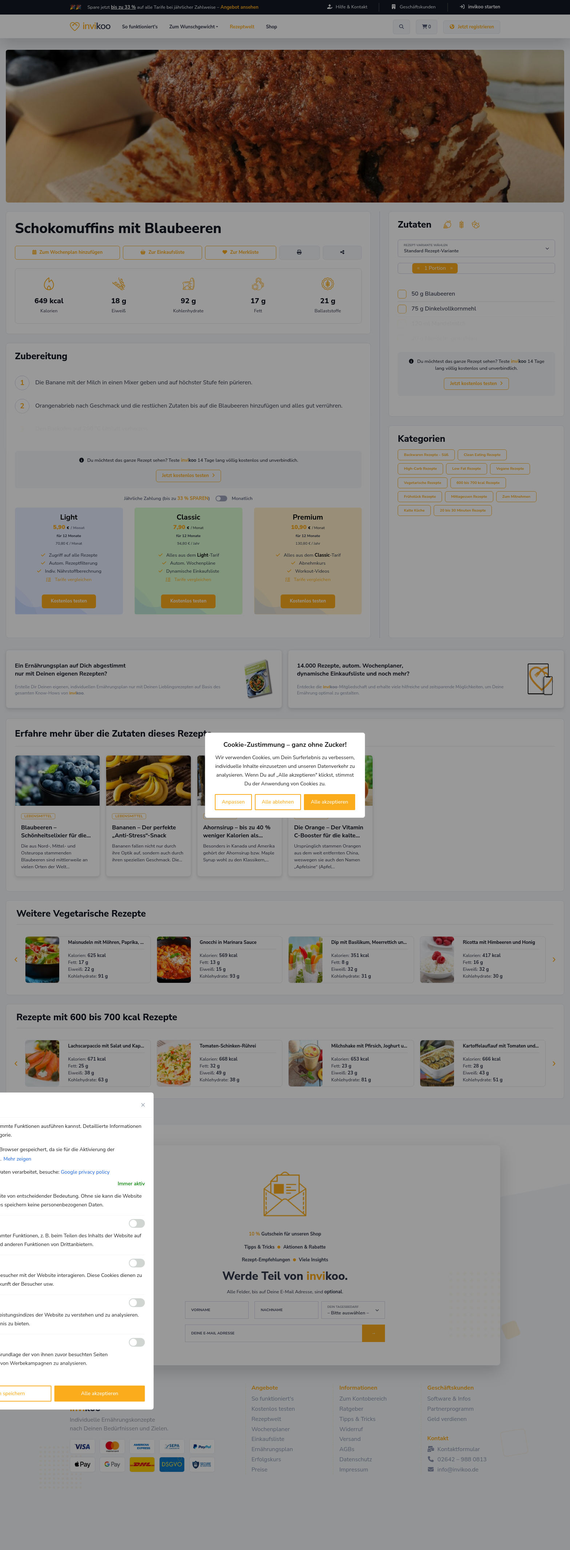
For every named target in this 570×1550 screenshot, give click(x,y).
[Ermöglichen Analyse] (137, 1263)
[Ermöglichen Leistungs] (137, 1302)
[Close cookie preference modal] (143, 1104)
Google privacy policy (85, 1171)
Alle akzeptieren (329, 801)
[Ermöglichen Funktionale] (137, 1223)
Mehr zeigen (17, 1158)
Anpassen (233, 801)
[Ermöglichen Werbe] (137, 1342)
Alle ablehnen (278, 801)
